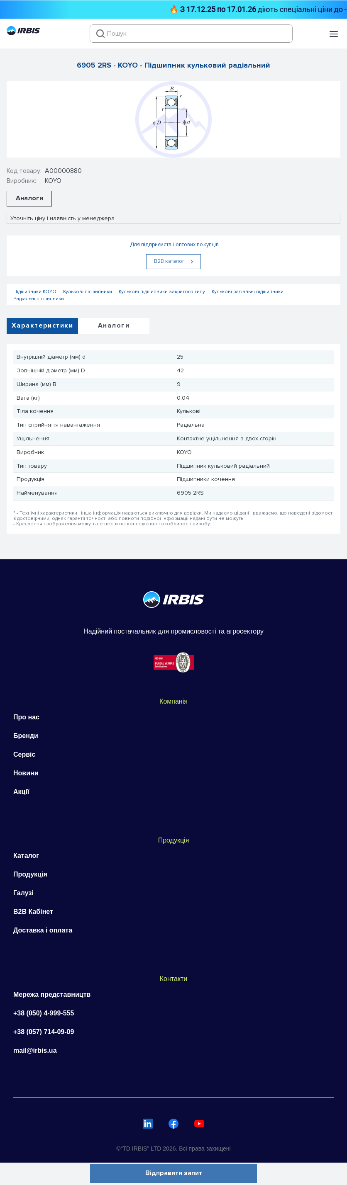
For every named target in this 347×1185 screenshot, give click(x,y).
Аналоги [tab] (114, 325)
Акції (21, 791)
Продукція (30, 874)
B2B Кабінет (33, 911)
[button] (333, 34)
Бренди (25, 735)
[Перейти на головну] (23, 33)
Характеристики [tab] (42, 325)
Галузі (23, 892)
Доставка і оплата (42, 930)
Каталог (26, 855)
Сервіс (24, 754)
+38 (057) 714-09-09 (43, 1031)
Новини (26, 773)
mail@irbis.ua (35, 1050)
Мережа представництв (51, 994)
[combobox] (191, 33)
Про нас (26, 717)
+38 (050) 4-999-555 (43, 1013)
